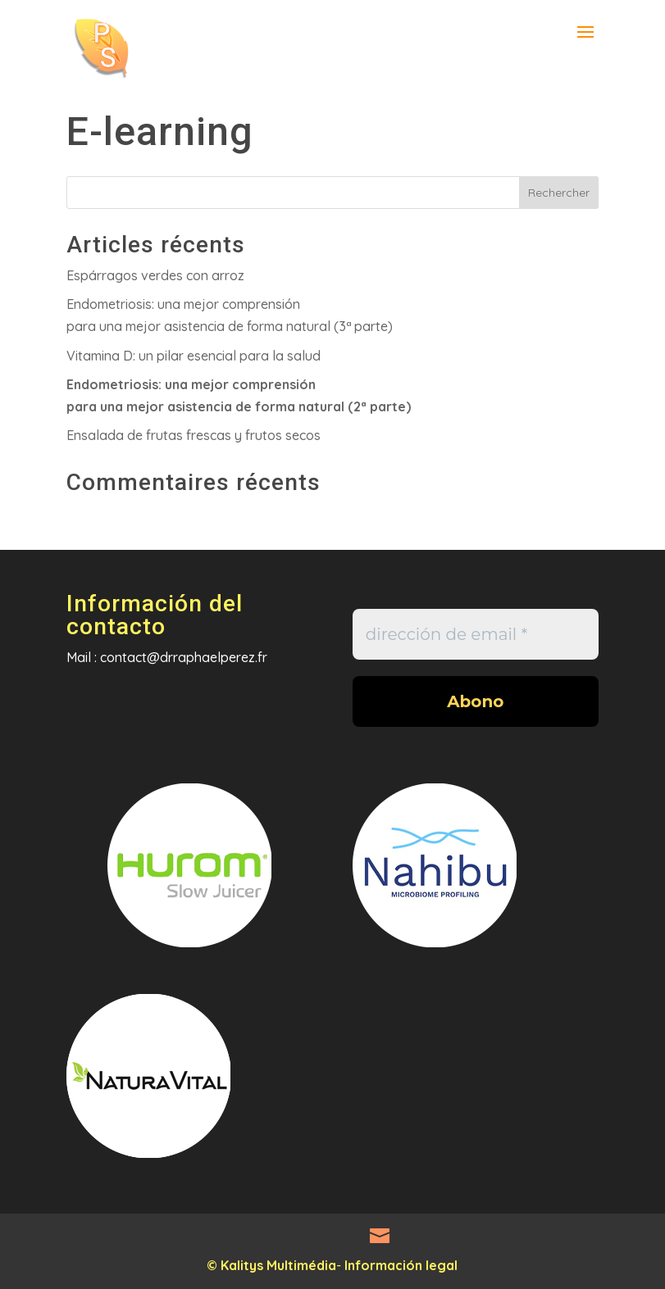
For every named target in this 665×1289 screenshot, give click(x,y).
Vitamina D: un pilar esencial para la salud (193, 355)
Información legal (401, 1265)
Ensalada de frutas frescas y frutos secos (193, 435)
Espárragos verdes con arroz (155, 275)
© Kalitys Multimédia (271, 1265)
